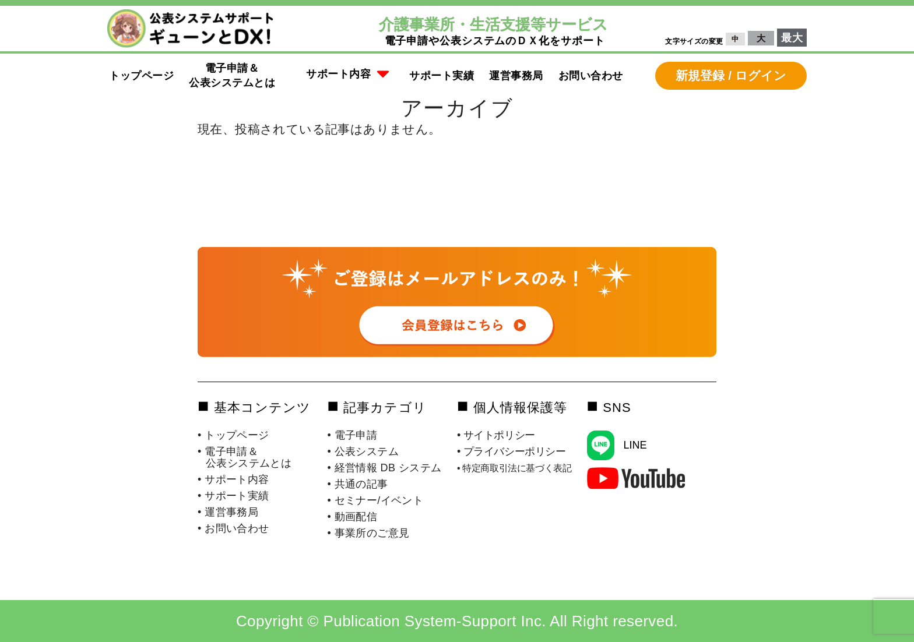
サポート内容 (348, 74)
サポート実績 (441, 76)
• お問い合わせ (233, 528)
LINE (634, 445)
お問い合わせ (590, 76)
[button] (348, 75)
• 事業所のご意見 (369, 533)
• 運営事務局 (228, 512)
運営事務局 (516, 76)
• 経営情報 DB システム (385, 468)
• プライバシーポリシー (511, 451)
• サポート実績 (233, 496)
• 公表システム (363, 451)
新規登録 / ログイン (731, 75)
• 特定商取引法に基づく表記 (514, 468)
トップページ (141, 76)
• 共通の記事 (358, 484)
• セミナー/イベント (376, 500)
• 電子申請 (353, 435)
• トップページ (233, 435)
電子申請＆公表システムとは (232, 75)
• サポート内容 (233, 479)
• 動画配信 (353, 517)
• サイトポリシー (496, 435)
